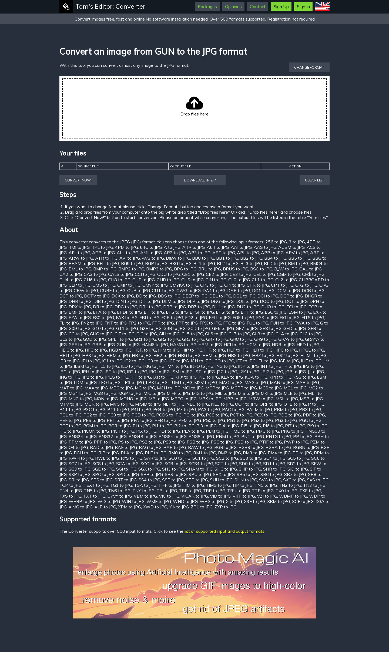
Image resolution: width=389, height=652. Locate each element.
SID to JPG (297, 469)
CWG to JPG (188, 290)
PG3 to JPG (286, 420)
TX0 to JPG (286, 490)
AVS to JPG (153, 258)
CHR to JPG (168, 279)
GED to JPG (294, 328)
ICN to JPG (201, 360)
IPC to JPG (69, 371)
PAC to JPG (233, 409)
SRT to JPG (126, 479)
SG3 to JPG (79, 469)
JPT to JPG (140, 377)
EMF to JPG (80, 312)
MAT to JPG (71, 387)
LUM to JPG (180, 382)
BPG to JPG (185, 269)
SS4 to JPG (149, 479)
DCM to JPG (288, 290)
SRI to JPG (79, 479)
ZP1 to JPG (202, 506)
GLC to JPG (310, 333)
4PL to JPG (102, 247)
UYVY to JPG (119, 496)
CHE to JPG (143, 279)
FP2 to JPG (139, 323)
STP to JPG (197, 479)
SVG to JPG (270, 479)
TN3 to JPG (314, 485)
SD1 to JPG (274, 463)
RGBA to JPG (278, 447)
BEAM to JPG (82, 263)
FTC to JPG (234, 323)
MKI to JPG (271, 393)
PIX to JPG (146, 431)
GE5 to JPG (223, 328)
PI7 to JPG (295, 425)
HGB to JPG (120, 350)
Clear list (314, 180)
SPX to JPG (224, 474)
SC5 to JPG (298, 458)
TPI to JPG (166, 490)
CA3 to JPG (95, 274)
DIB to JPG (103, 301)
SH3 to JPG (173, 469)
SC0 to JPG (179, 458)
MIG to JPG (202, 393)
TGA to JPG (145, 485)
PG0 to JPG (214, 420)
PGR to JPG (119, 425)
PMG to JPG (267, 431)
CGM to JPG (288, 274)
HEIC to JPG (71, 350)
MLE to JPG (295, 393)
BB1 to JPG (227, 258)
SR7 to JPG (295, 474)
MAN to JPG (282, 382)
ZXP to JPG (225, 506)
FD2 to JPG (196, 317)
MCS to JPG (270, 387)
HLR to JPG (261, 350)
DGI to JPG (267, 296)
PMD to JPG (242, 431)
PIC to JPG (69, 431)
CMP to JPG (128, 285)
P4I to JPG (141, 409)
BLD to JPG (275, 263)
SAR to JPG (155, 458)
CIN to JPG (216, 279)
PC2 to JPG (94, 415)
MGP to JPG (130, 393)
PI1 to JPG (162, 425)
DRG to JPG (126, 306)
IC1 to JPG (112, 360)
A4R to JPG (193, 247)
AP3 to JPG (199, 252)
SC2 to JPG (227, 458)
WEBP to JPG (82, 501)
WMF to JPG (158, 501)
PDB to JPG (289, 415)
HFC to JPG (96, 350)
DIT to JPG (149, 301)
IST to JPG (204, 371)
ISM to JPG (182, 371)
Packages (207, 6)
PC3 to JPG (119, 415)
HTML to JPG (313, 355)
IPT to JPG (115, 371)
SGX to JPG (149, 469)
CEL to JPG (264, 274)
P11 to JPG (70, 409)
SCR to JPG (176, 463)
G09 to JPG (79, 328)
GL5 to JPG (192, 333)
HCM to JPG (258, 344)
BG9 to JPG (132, 263)
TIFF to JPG (169, 485)
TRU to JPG (238, 490)
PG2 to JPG (262, 420)
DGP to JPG (291, 296)
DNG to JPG (222, 301)
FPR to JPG (163, 323)
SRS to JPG (102, 479)
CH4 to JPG (70, 279)
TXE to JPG (310, 490)
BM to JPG (298, 263)
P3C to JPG (94, 409)
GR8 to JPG (241, 339)
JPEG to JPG (116, 377)
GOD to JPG (94, 339)
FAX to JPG (127, 317)
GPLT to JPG (120, 339)
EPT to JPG (252, 312)
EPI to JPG (154, 312)
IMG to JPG (154, 366)
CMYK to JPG (155, 285)
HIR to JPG (214, 350)
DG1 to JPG (244, 296)
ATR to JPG (106, 258)
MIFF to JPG (178, 393)
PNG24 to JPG (83, 436)
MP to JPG (159, 398)
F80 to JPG (103, 317)
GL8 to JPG (263, 333)
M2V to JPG (205, 382)
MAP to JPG (307, 382)
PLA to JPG (193, 431)
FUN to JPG (281, 323)
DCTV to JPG (97, 296)
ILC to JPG (109, 366)
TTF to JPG (263, 490)
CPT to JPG (282, 285)
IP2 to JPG (313, 366)
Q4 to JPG (78, 447)
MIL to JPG (225, 393)
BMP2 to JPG (131, 269)
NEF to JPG (174, 404)
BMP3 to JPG (159, 269)
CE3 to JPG (240, 274)
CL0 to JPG (239, 279)
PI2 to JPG (184, 425)
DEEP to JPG (194, 296)
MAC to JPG (231, 382)
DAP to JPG (238, 290)
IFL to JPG (267, 360)
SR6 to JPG (271, 474)
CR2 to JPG (306, 285)
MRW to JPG (261, 398)
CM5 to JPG (103, 285)
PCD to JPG (143, 415)
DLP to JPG (198, 301)
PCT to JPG (241, 415)
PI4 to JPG (229, 425)
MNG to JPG (80, 398)
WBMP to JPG (293, 496)
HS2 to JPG (287, 355)
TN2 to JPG (290, 485)
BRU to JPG (209, 269)
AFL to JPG (79, 252)
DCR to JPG (313, 290)
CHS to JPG (192, 279)
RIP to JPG (108, 452)
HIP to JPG (192, 350)
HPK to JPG (93, 355)
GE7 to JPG (247, 328)
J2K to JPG (249, 371)
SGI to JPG (126, 469)
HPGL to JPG (311, 350)
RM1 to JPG (204, 452)
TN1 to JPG (265, 485)
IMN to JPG (177, 366)
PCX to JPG (265, 415)
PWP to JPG (296, 442)
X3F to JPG (254, 501)
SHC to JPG (225, 469)
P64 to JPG (164, 409)
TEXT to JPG (95, 485)
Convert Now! (78, 180)
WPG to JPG (212, 501)
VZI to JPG (267, 496)
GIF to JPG (125, 333)
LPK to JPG (156, 382)
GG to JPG (78, 333)
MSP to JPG (311, 398)
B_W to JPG (285, 269)
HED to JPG (308, 344)
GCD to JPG (198, 328)
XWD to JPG (155, 506)
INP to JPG (248, 366)
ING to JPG (225, 366)
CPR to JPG (258, 285)
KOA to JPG (256, 377)
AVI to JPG (129, 258)
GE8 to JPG (270, 328)
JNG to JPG (70, 377)
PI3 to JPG (206, 425)
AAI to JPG (241, 247)
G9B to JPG (174, 328)
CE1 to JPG (193, 274)
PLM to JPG (217, 431)
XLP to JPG (105, 506)
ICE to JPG (179, 360)
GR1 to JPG (145, 339)
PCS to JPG (217, 415)
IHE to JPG (311, 360)
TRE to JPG (190, 490)
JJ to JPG (316, 371)
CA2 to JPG (70, 274)
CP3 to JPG (211, 285)
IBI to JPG (91, 360)
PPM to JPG (80, 442)
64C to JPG (151, 247)
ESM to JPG (300, 312)
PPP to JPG (105, 442)
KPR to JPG (280, 377)
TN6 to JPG (119, 490)
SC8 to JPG (103, 463)
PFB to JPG (165, 420)
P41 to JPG (118, 409)
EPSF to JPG (202, 312)
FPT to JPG (187, 323)
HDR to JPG (283, 344)
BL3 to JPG (251, 263)
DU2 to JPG (248, 306)
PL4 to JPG (169, 431)
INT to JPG (271, 366)
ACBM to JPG (291, 247)
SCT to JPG (226, 463)
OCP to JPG (246, 404)
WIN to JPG (133, 501)
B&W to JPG (178, 258)
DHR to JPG (80, 301)
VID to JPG (220, 496)
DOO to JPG (271, 301)
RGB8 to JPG (251, 447)
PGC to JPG (310, 420)
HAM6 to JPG (155, 344)
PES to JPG (94, 420)
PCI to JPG (193, 415)
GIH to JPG (169, 333)
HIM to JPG (169, 350)
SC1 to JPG (203, 458)
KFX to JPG (186, 377)
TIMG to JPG (218, 485)
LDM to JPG (85, 382)
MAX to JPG (96, 387)
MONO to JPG (133, 398)
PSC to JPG (222, 442)
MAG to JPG (256, 382)
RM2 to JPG (229, 452)
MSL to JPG (287, 398)
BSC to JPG (261, 269)
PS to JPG (127, 442)
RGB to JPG (225, 447)
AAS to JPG (265, 247)
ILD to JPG (131, 366)
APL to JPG (248, 252)
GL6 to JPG (216, 333)
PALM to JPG (259, 409)
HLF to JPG (238, 350)
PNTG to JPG (278, 436)
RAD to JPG (101, 447)
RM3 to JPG (254, 452)
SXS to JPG (317, 479)
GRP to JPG (103, 344)
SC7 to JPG (79, 463)
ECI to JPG (296, 306)
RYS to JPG (131, 458)
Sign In (303, 6)
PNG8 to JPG (201, 436)
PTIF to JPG (270, 442)
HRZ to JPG (263, 355)
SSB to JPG (173, 479)
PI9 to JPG (317, 425)
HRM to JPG (214, 355)
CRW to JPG (86, 290)
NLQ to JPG (222, 404)
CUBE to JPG (112, 290)
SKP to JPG (79, 474)
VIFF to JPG (244, 496)
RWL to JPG (107, 458)
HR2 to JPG (164, 355)
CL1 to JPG (262, 279)
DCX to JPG (123, 296)
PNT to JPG (252, 436)
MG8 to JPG (104, 393)
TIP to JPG (242, 485)
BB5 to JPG (299, 258)
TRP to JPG (214, 490)
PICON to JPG (95, 431)
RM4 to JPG (279, 452)
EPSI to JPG (227, 312)
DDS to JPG (169, 296)
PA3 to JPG (209, 409)
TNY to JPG (143, 490)
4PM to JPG (126, 247)
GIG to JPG (146, 333)
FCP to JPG (172, 317)
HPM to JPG (118, 355)
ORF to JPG (271, 404)
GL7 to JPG (239, 333)
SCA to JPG (127, 463)
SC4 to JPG (275, 458)
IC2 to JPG (134, 360)
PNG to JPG (292, 431)
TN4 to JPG (70, 490)
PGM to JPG (94, 425)
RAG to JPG (150, 447)
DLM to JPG (173, 301)
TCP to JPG (70, 485)
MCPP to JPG (244, 387)
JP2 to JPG (92, 377)
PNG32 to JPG (113, 436)
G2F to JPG (151, 328)
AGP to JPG (103, 252)
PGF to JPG (70, 425)
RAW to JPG (200, 447)
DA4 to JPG (214, 290)
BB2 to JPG (251, 258)
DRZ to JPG (199, 306)
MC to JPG (145, 387)
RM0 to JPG (179, 452)
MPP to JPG (235, 398)
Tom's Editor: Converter (110, 6)
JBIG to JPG (272, 371)
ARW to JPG (81, 258)
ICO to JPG (223, 360)
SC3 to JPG (251, 458)
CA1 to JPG (310, 269)
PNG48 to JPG (143, 436)
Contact (258, 6)
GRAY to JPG (290, 339)
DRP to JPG (174, 306)
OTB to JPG (295, 404)
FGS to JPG (267, 317)
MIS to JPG (248, 393)
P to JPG (316, 404)
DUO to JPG (272, 306)
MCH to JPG (168, 387)
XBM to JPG (278, 501)
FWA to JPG (306, 323)
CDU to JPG (168, 274)
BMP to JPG (104, 269)
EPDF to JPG (129, 312)
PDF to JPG (314, 415)
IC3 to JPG (156, 360)
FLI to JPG (69, 323)
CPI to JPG (234, 285)
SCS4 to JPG (201, 463)
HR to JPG (142, 355)
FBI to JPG (149, 317)
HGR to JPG (144, 350)
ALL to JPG (127, 252)
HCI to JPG (234, 344)
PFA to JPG (142, 420)
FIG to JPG (290, 317)
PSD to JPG (246, 442)
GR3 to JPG (193, 339)
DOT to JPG (296, 301)
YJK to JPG (179, 506)
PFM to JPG (189, 420)
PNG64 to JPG (173, 436)
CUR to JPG (138, 290)
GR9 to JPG (265, 339)
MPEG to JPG (184, 398)
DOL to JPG (247, 301)
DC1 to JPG (263, 290)
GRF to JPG (79, 344)
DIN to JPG (126, 301)
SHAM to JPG (199, 469)
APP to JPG (272, 252)
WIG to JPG (109, 501)
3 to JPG (297, 241)
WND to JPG (185, 501)
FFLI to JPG (220, 317)
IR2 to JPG (137, 371)
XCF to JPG (303, 501)
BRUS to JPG (235, 269)
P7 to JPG (186, 409)
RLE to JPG (155, 452)
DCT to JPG (70, 296)
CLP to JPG (79, 285)
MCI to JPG (193, 387)
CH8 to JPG (119, 279)
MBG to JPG (121, 387)
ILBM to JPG (86, 366)
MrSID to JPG (148, 404)
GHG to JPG (101, 333)
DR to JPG (103, 306)
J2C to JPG (227, 371)
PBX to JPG (310, 409)
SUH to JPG (221, 479)
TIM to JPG (193, 485)
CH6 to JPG (95, 279)
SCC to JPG (151, 463)
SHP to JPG (250, 469)
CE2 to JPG (217, 274)
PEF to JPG (70, 420)
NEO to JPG (197, 404)
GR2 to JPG (169, 339)
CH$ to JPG (313, 274)
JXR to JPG (163, 377)
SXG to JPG (294, 479)
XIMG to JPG (81, 506)
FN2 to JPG (92, 323)
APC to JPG (223, 252)
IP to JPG (292, 366)
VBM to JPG (145, 496)
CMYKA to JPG (184, 285)
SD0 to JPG (250, 463)
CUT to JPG (163, 290)
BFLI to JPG (108, 263)
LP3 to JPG (133, 382)
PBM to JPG (285, 409)
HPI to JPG (69, 355)
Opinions (233, 6)
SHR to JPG (274, 469)
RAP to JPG (174, 447)
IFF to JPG (246, 360)
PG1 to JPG (238, 420)
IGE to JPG (289, 360)
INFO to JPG (201, 366)
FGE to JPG (243, 317)
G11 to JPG (127, 328)
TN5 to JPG (95, 490)
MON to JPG (106, 398)
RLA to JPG (132, 452)
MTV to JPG (71, 404)
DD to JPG (146, 296)
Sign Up (281, 6)
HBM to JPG (210, 344)
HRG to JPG (189, 355)
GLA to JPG (287, 333)
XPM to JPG (129, 506)
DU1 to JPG (223, 306)
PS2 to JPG (150, 442)
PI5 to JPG (251, 425)
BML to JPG (80, 269)
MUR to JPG (96, 404)
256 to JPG (276, 241)
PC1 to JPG (70, 415)
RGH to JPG (85, 452)
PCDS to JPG (169, 415)
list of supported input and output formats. (225, 531)
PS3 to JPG (174, 442)
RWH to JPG (81, 458)
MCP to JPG (217, 387)
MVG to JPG (121, 404)
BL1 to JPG (204, 263)
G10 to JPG (103, 328)
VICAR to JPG (194, 496)
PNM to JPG (227, 436)
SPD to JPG (127, 474)
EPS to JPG (177, 312)
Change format (309, 67)
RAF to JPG (126, 447)
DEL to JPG (220, 296)
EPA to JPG (104, 312)
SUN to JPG (245, 479)
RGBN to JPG (306, 447)
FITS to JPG (312, 317)
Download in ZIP (200, 180)
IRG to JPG (159, 371)
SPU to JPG (200, 474)
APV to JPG (297, 252)
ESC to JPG (276, 312)
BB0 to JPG (203, 258)
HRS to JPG (239, 355)
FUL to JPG (257, 323)
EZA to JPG (80, 317)
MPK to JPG (210, 398)
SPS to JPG (176, 474)
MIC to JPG (154, 393)
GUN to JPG (128, 344)
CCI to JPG (145, 274)
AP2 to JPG (175, 252)
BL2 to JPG (228, 263)
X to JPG (234, 501)
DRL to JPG (150, 306)
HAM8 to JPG (183, 344)
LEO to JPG (109, 382)
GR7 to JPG (217, 339)
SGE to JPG (103, 469)
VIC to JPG (169, 496)
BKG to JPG (180, 263)
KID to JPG (209, 377)
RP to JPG (302, 452)
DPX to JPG (80, 306)
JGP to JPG (295, 371)
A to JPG (172, 247)
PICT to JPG (122, 431)
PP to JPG (303, 436)
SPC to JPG (103, 474)
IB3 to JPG (69, 360)
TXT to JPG (94, 496)
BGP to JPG (156, 263)
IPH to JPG (92, 371)
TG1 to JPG (121, 485)
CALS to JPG (120, 274)
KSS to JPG (304, 377)
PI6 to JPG (273, 425)
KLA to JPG (232, 377)
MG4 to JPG (80, 393)
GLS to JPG (70, 339)
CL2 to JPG (286, 279)
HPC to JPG (285, 350)
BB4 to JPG (275, 258)
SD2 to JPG (298, 463)
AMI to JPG (151, 252)
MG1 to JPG (295, 387)
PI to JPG (141, 425)
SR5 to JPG (248, 474)
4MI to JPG (79, 247)
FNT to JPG (116, 323)
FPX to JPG (210, 323)
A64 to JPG (218, 247)
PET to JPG (118, 420)
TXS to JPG (70, 496)
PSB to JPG (198, 442)
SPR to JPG (152, 474)
